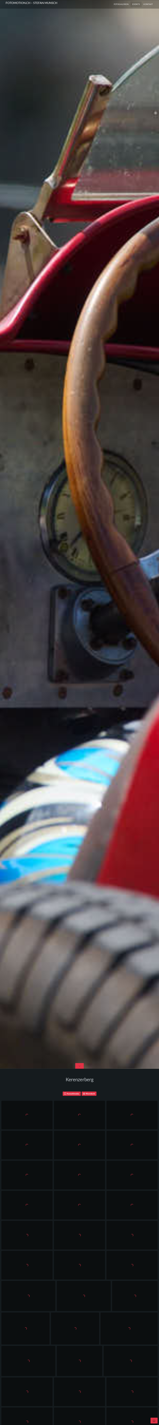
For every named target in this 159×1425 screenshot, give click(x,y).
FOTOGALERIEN (121, 4)
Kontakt (148, 4)
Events (136, 4)
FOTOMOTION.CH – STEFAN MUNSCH (31, 3)
